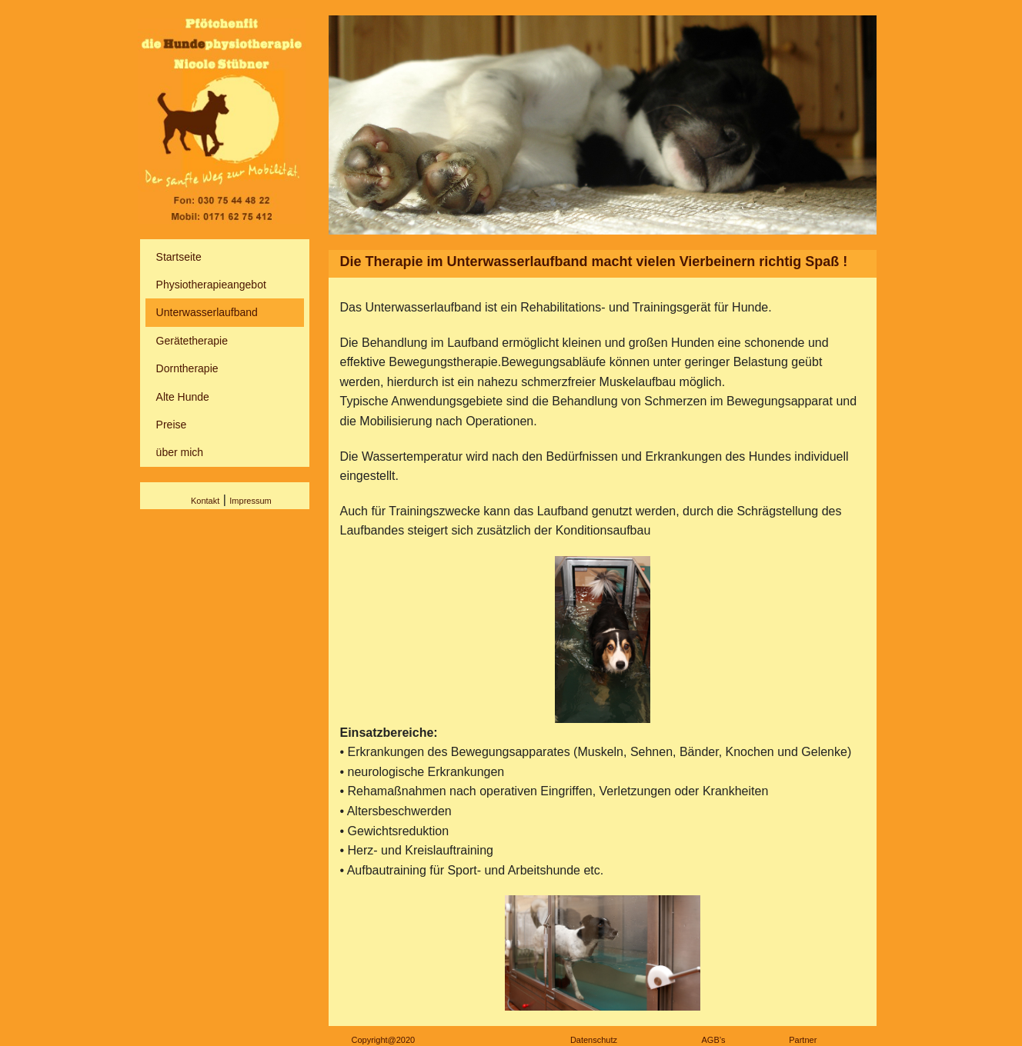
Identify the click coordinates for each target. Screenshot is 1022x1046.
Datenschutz (593, 1039)
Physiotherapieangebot (211, 284)
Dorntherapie (187, 368)
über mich (179, 452)
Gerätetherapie (192, 341)
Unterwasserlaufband (207, 312)
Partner (803, 1039)
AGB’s (714, 1039)
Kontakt (205, 500)
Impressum (250, 500)
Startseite (179, 257)
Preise (171, 424)
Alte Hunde (182, 397)
